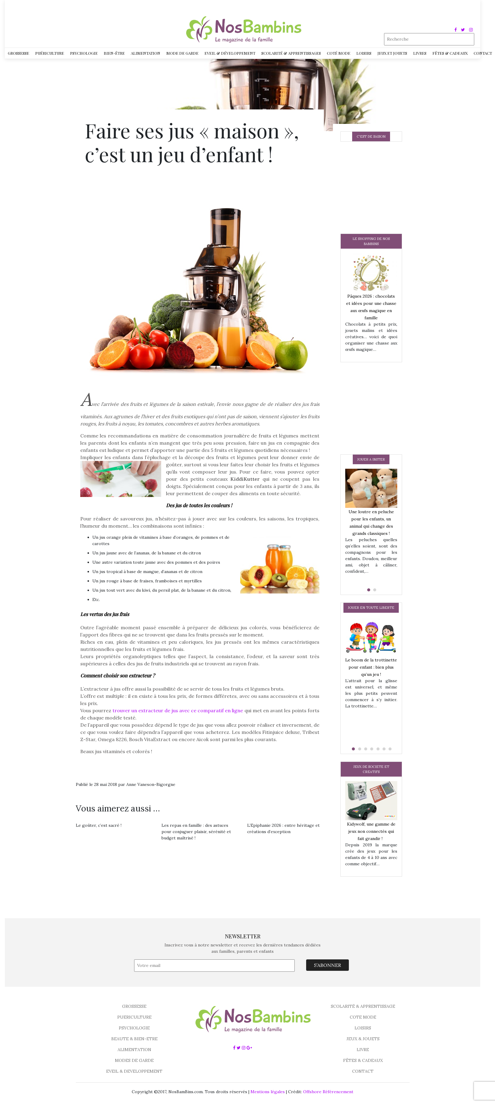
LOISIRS (363, 1028)
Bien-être (114, 53)
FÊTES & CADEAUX (363, 1060)
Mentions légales (268, 1091)
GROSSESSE (134, 1006)
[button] (368, 590)
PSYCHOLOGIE (134, 1028)
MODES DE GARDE (134, 1060)
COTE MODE (363, 1017)
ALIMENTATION (134, 1049)
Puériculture (49, 53)
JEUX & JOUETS (363, 1038)
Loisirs (363, 53)
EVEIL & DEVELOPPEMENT (134, 1071)
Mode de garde (182, 53)
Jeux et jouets (392, 53)
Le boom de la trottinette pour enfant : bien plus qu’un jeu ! (371, 667)
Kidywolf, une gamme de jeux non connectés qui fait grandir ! (371, 831)
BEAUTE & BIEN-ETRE (134, 1038)
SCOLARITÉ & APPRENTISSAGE (363, 1006)
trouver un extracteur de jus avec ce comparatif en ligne (177, 710)
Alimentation (145, 53)
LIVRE (363, 1049)
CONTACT (363, 1071)
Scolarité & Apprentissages (291, 53)
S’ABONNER (327, 965)
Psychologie (84, 53)
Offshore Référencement (328, 1091)
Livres (419, 53)
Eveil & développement (229, 53)
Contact (483, 53)
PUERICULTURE (134, 1017)
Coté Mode (338, 53)
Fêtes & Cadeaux (450, 53)
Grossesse (18, 53)
